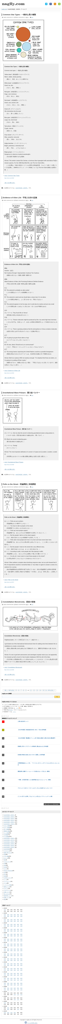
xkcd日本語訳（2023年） (9, 816)
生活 (5, 872)
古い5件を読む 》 (50, 690)
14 (40, 690)
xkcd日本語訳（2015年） (9, 843)
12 (34, 690)
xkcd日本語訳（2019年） (9, 824)
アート (5, 879)
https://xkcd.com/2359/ (9, 373)
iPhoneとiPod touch (8, 870)
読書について (7, 897)
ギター (5, 868)
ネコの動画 (6, 836)
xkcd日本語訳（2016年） (9, 842)
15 (43, 690)
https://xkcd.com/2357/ (9, 582)
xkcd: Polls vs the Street (11, 579)
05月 (18, 914)
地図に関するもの (8, 852)
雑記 (5, 899)
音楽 (5, 854)
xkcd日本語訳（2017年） (9, 840)
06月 (21, 914)
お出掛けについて (8, 877)
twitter (5, 876)
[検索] (27, 697)
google (5, 867)
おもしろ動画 (7, 827)
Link (32, 17)
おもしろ (6, 858)
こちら (18, 708)
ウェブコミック (7, 881)
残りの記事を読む (10, 183)
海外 (5, 859)
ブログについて (7, 861)
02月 (8, 914)
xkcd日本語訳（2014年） (9, 845)
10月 (15, 916)
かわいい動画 (7, 825)
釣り (5, 874)
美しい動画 (6, 829)
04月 (15, 914)
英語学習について (8, 895)
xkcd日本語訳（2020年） (22, 188)
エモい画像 (6, 856)
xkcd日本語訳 (7, 849)
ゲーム (5, 883)
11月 (18, 916)
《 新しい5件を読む (9, 690)
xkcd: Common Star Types (11, 175)
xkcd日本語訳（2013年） (9, 847)
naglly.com (4, 9)
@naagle (11, 709)
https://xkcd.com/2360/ (9, 178)
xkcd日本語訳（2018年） (9, 838)
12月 (21, 916)
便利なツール (7, 886)
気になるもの (7, 894)
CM (4, 863)
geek (5, 865)
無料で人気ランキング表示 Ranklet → (51, 804)
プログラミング (7, 890)
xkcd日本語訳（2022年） (9, 818)
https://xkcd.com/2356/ (9, 669)
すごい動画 (6, 833)
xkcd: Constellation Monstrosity (13, 667)
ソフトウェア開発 (8, 885)
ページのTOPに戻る (32, 1023)
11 (31, 690)
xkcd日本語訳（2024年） (9, 815)
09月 (11, 916)
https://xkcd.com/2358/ (9, 464)
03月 (11, 914)
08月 (8, 916)
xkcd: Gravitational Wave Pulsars (13, 462)
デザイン (6, 888)
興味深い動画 (7, 831)
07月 (5, 916)
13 (37, 690)
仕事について (7, 892)
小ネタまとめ (7, 850)
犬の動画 (6, 834)
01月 (5, 909)
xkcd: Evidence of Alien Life (12, 370)
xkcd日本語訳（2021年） (9, 820)
